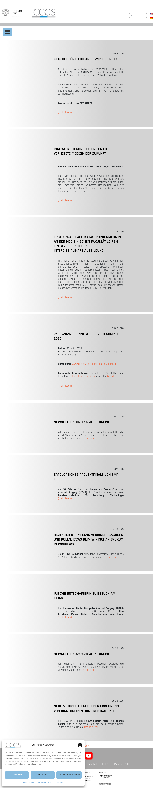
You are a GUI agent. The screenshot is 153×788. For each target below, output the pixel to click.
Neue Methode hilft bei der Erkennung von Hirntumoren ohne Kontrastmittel (86, 708)
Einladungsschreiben (83, 376)
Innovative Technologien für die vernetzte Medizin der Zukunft (81, 151)
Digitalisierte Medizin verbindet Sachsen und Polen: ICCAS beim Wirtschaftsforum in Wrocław (88, 539)
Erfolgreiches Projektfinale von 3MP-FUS (86, 477)
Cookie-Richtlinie (29, 782)
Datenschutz (88, 764)
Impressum (60, 782)
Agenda (111, 376)
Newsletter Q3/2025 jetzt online (82, 422)
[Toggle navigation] (7, 32)
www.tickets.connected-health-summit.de (94, 364)
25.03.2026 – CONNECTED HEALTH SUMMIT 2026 (86, 336)
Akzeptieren (16, 774)
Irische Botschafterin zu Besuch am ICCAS (84, 595)
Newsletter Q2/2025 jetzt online (82, 653)
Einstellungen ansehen (69, 774)
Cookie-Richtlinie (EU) (117, 764)
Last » (85, 745)
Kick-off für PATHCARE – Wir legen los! (86, 59)
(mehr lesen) (65, 112)
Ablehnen (42, 774)
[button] (80, 745)
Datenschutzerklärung (45, 782)
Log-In (100, 764)
